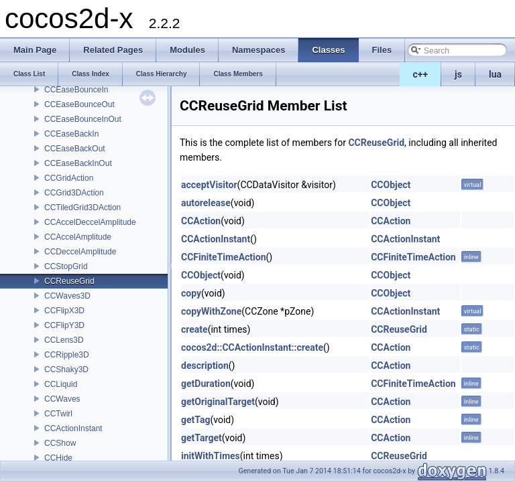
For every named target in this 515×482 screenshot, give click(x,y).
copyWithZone (211, 311)
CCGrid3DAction (74, 192)
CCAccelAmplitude (77, 237)
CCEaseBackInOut (78, 163)
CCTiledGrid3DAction (82, 207)
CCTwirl (58, 413)
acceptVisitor (209, 184)
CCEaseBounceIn (76, 89)
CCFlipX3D (64, 310)
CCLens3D (64, 340)
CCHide (58, 458)
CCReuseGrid (69, 281)
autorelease (206, 202)
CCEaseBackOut (74, 148)
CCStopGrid (66, 266)
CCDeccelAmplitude (80, 251)
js (458, 74)
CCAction (201, 221)
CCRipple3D (66, 354)
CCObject (390, 184)
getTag (195, 419)
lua (495, 74)
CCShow (60, 443)
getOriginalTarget (218, 401)
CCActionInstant (73, 428)
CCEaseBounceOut (79, 104)
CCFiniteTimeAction (223, 257)
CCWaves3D (67, 296)
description (205, 365)
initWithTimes (210, 456)
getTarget (201, 437)
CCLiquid (60, 384)
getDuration (206, 383)
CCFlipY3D (64, 325)
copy (191, 293)
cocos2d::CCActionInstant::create (252, 347)
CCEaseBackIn (71, 134)
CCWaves (62, 399)
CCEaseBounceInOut (82, 119)
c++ (420, 74)
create (194, 329)
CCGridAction (68, 178)
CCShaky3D (66, 369)
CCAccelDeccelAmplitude (90, 222)
